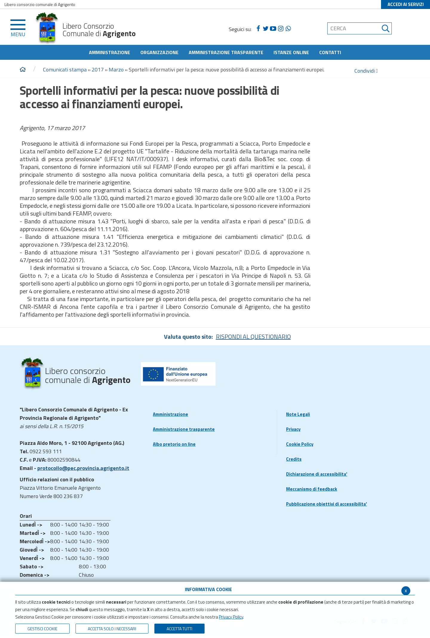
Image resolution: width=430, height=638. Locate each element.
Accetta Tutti (179, 628)
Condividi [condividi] (366, 71)
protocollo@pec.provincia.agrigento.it (83, 468)
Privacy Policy (231, 616)
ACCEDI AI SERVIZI (406, 4)
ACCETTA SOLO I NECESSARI (112, 628)
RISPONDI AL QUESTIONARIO (253, 336)
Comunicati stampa (65, 69)
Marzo (116, 69)
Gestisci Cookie (42, 628)
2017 (98, 69)
